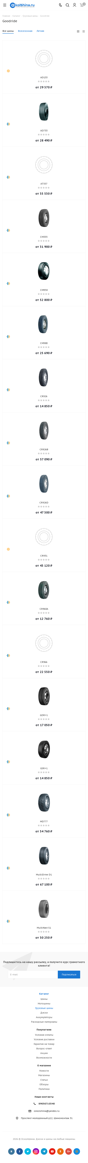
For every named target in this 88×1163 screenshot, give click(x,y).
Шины (44, 999)
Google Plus (68, 1151)
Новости (44, 1070)
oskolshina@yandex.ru (47, 1111)
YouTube (52, 1151)
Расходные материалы (44, 1021)
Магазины (44, 1075)
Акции (44, 1053)
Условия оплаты (44, 1034)
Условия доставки (44, 1039)
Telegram (44, 1151)
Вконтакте (11, 1151)
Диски (44, 1012)
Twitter (27, 1151)
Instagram (36, 1151)
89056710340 (47, 1103)
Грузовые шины (44, 1008)
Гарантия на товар (44, 1044)
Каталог (44, 993)
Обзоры (44, 1084)
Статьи (44, 1079)
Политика (44, 1089)
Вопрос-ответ (44, 1048)
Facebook (19, 1151)
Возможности (44, 1057)
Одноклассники (60, 1151)
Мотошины (44, 1003)
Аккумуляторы (44, 1017)
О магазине (44, 1065)
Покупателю (44, 1029)
